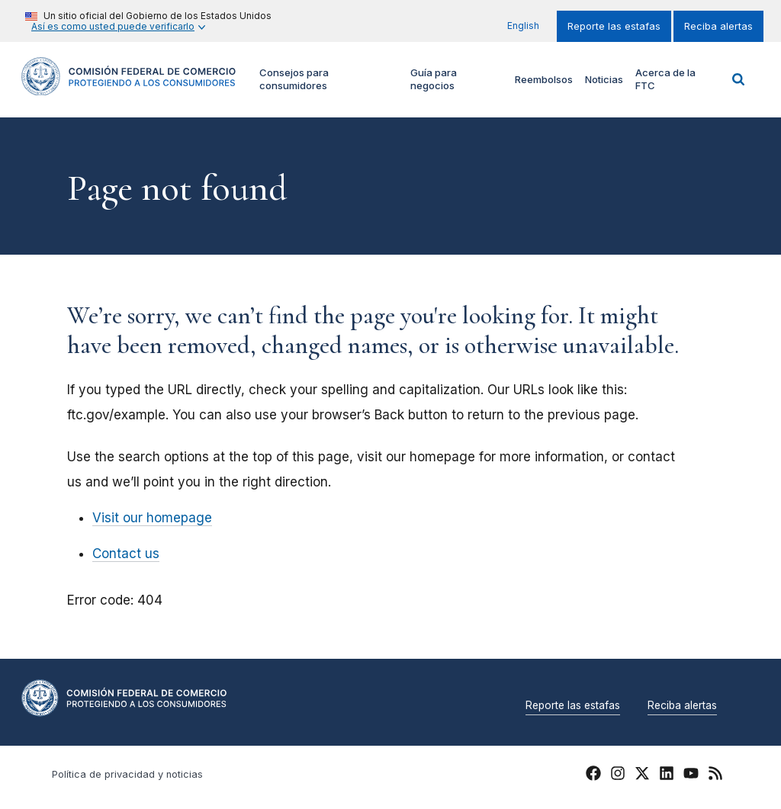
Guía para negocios (433, 78)
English (523, 25)
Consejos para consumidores (294, 78)
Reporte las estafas (613, 26)
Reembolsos (544, 79)
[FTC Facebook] (593, 775)
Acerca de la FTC (665, 78)
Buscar (738, 79)
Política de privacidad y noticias (127, 774)
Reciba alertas (718, 26)
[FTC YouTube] (691, 775)
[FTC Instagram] (617, 775)
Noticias (604, 79)
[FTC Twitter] (642, 772)
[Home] (128, 86)
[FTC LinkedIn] (666, 775)
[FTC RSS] (715, 775)
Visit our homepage (152, 517)
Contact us (125, 553)
